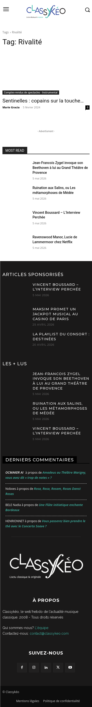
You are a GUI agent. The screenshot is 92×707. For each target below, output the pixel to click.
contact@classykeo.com (49, 633)
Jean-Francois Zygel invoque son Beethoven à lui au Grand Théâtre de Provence (60, 167)
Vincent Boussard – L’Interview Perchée (57, 287)
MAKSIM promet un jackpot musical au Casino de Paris (55, 314)
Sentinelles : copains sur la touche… (43, 101)
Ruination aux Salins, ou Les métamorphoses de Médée (60, 408)
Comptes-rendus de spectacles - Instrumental (31, 92)
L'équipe (41, 628)
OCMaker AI (14, 472)
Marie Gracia (11, 107)
